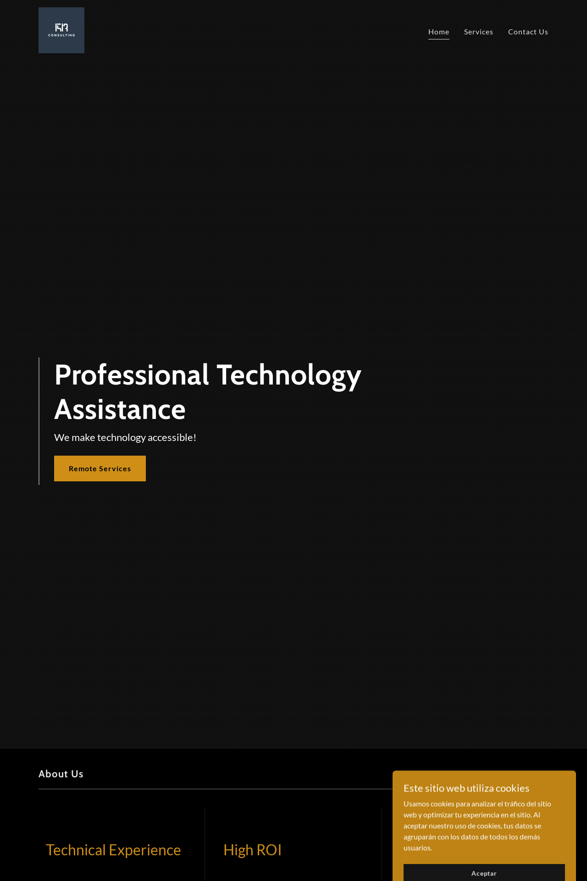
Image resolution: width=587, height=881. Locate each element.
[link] (61, 29)
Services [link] (478, 31)
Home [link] (438, 31)
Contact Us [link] (528, 31)
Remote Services (100, 468)
